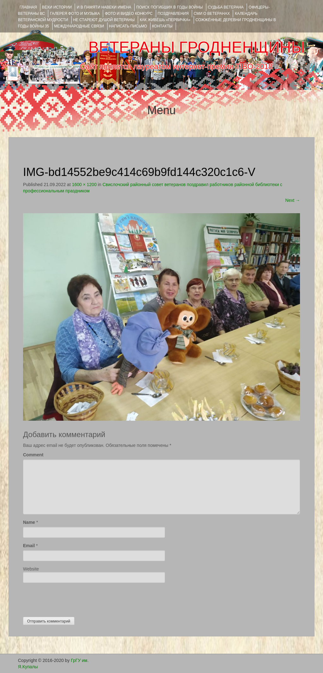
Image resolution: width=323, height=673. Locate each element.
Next (292, 200)
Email (29, 545)
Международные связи (79, 26)
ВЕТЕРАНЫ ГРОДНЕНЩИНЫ (196, 47)
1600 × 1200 (84, 184)
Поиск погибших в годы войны (169, 7)
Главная (28, 7)
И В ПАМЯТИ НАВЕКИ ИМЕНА (104, 7)
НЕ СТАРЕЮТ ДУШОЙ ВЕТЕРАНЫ (104, 20)
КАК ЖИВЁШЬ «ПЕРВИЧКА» (165, 20)
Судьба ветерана (226, 7)
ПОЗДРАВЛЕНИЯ (173, 13)
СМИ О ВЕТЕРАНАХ (212, 13)
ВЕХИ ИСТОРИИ (57, 7)
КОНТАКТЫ (162, 26)
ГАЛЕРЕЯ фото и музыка (75, 13)
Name (29, 522)
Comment (33, 454)
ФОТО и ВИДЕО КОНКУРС (128, 13)
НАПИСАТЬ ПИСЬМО (128, 26)
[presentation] (71, 598)
